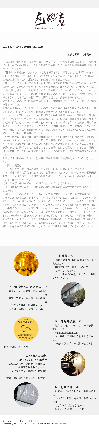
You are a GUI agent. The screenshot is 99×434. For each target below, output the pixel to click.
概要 (4, 421)
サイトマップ (34, 421)
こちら (88, 260)
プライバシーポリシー (17, 421)
